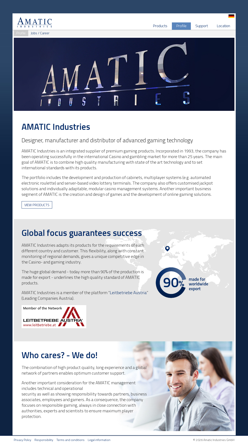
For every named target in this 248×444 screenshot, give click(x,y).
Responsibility (44, 440)
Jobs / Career (40, 33)
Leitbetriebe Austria (128, 292)
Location (223, 26)
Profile (181, 26)
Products (160, 26)
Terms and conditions (71, 440)
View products (36, 204)
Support (201, 26)
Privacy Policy (22, 440)
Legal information (99, 440)
